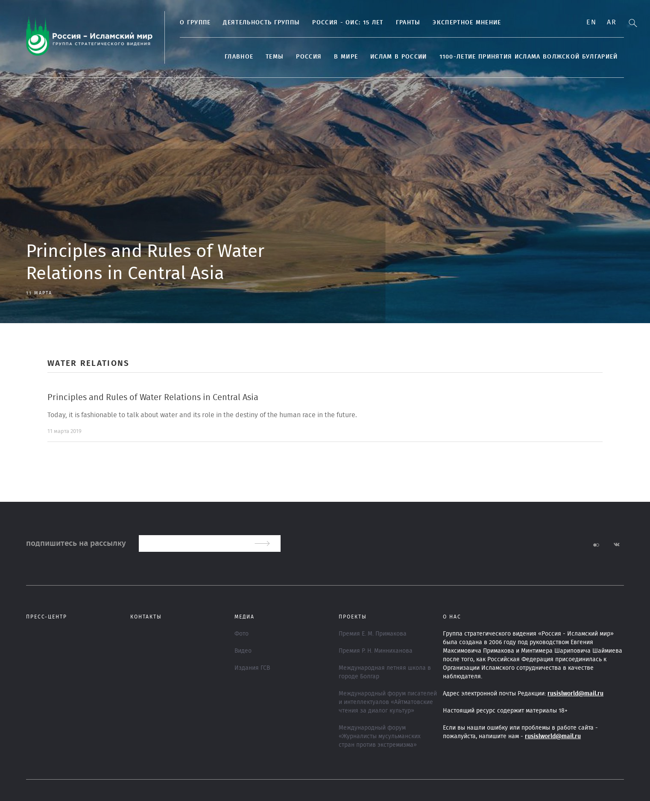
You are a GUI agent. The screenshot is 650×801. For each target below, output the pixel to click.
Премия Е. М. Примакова (373, 634)
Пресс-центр (46, 616)
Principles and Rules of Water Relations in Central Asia (152, 397)
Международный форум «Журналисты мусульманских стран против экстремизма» (380, 736)
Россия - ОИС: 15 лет (347, 23)
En (591, 22)
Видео (243, 651)
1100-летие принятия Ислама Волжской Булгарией (528, 57)
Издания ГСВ (252, 668)
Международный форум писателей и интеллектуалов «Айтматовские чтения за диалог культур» (388, 702)
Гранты (408, 23)
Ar (611, 22)
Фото (241, 634)
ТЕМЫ (275, 57)
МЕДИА (244, 616)
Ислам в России (398, 57)
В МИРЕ (346, 57)
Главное (239, 57)
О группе (195, 23)
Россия (309, 57)
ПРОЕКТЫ (353, 616)
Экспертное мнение (467, 23)
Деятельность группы (261, 23)
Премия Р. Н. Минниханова (376, 651)
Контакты (146, 616)
